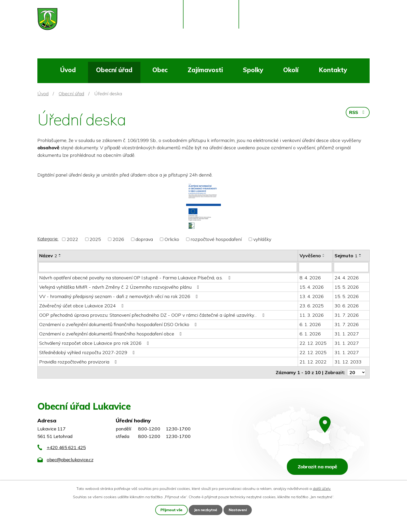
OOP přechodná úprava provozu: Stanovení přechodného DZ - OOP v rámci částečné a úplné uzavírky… (152, 315)
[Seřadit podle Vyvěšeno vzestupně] (324, 254)
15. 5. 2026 (347, 287)
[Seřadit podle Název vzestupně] (60, 254)
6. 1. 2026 (310, 324)
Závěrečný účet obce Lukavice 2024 (82, 306)
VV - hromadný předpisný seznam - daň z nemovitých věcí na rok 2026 (119, 296)
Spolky (253, 70)
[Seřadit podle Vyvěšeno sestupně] (324, 256)
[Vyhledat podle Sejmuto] (351, 267)
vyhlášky (262, 239)
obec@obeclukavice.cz (70, 460)
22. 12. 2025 (313, 343)
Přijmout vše (171, 510)
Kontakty (333, 70)
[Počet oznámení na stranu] (356, 372)
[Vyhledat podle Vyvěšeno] (315, 267)
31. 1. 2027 (347, 334)
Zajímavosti (205, 70)
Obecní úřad (114, 70)
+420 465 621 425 (66, 447)
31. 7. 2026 (347, 315)
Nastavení (238, 510)
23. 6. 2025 (312, 306)
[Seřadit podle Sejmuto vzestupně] (360, 254)
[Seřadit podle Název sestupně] (60, 256)
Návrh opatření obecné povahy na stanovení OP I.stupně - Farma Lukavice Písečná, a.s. (135, 278)
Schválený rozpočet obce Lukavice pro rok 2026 (95, 343)
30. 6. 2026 (347, 306)
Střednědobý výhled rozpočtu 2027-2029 (88, 352)
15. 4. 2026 (312, 287)
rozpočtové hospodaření (216, 239)
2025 (95, 239)
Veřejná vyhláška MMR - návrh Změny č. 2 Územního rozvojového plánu (120, 287)
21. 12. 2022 (313, 362)
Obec (160, 70)
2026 (118, 239)
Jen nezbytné (205, 510)
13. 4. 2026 (312, 296)
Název (48, 256)
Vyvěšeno (310, 256)
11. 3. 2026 (312, 315)
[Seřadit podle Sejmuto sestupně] (360, 256)
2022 (72, 239)
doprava (144, 239)
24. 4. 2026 (347, 278)
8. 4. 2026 (310, 278)
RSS (357, 112)
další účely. (322, 488)
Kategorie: (47, 239)
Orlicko (172, 239)
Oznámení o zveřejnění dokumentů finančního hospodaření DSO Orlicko (119, 324)
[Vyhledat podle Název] (167, 267)
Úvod (68, 70)
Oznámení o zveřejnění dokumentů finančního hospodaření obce (111, 334)
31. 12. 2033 (348, 362)
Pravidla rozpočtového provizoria (79, 362)
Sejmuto (346, 256)
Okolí (291, 70)
